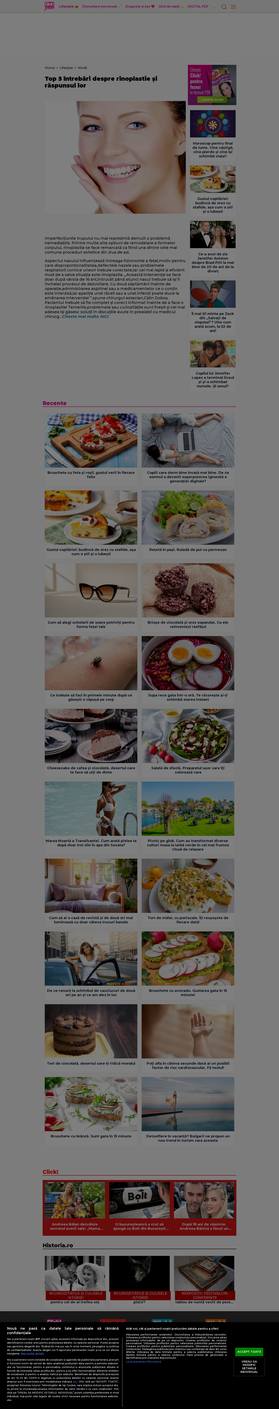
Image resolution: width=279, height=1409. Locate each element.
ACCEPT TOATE (249, 1352)
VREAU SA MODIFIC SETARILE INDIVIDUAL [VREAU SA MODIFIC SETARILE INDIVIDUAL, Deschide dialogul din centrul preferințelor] (249, 1367)
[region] (139, 1365)
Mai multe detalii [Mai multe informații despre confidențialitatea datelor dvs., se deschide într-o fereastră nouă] (32, 1353)
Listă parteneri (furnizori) (143, 1361)
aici (75, 1381)
